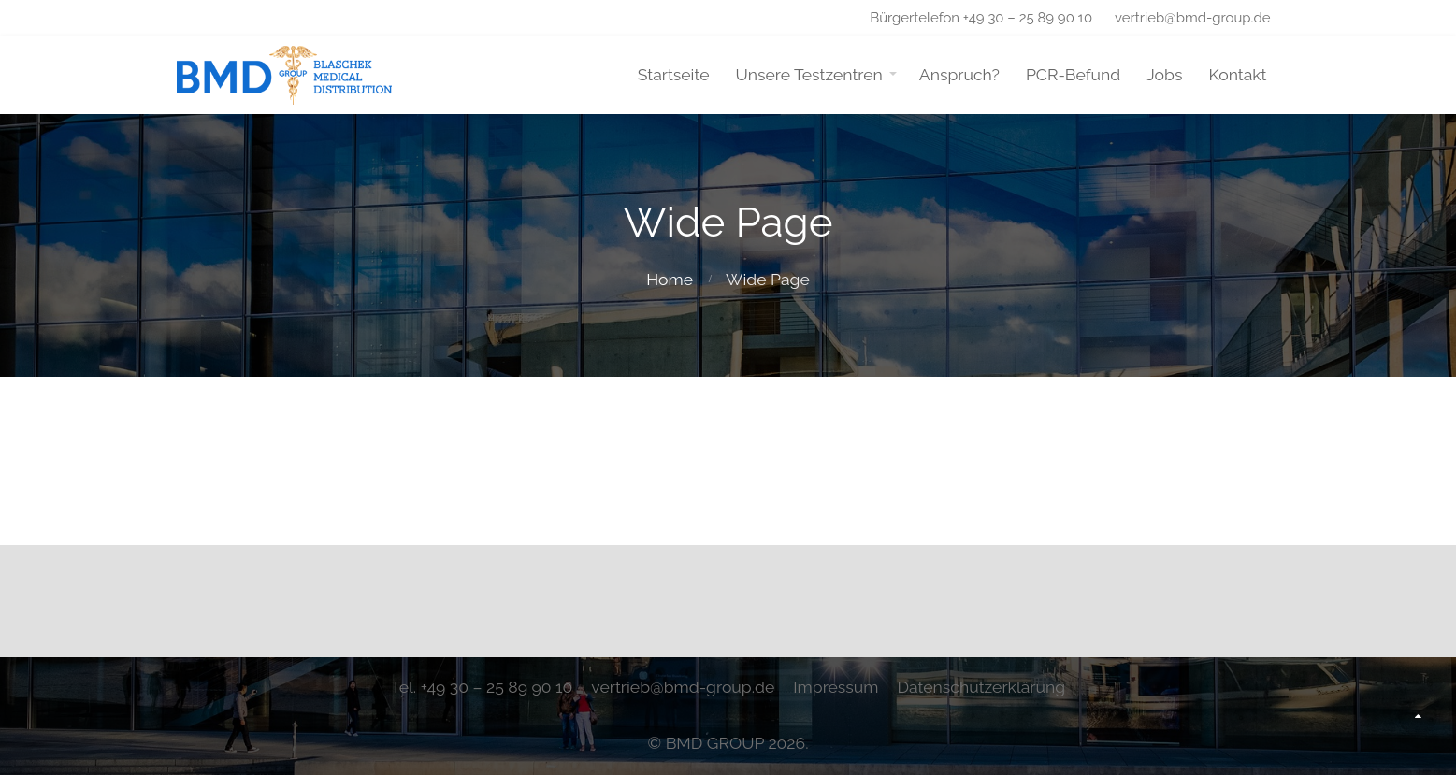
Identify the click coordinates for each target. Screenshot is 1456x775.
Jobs (1164, 74)
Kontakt (1237, 74)
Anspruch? (959, 74)
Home (669, 279)
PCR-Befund (1073, 74)
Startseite (674, 74)
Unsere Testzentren (809, 74)
